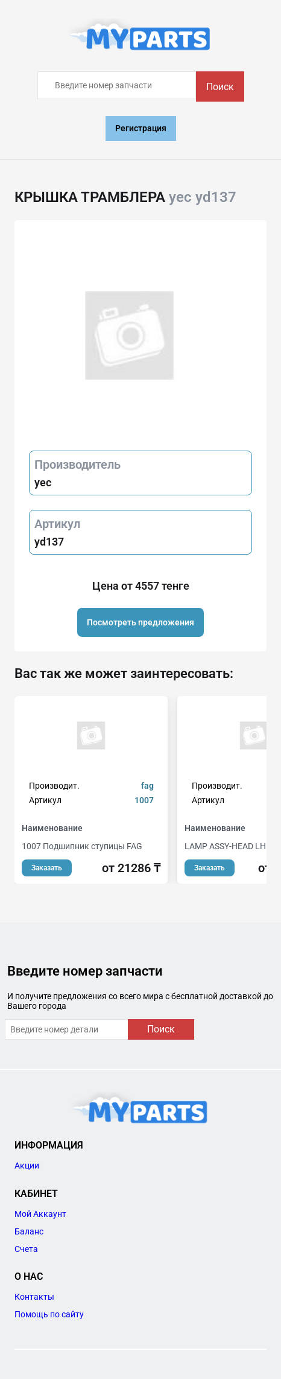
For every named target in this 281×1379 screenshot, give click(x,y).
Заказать (46, 868)
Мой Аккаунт (40, 1214)
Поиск (220, 87)
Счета (26, 1249)
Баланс (28, 1231)
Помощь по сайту (49, 1314)
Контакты (34, 1297)
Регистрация (140, 128)
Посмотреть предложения (140, 622)
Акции (26, 1165)
